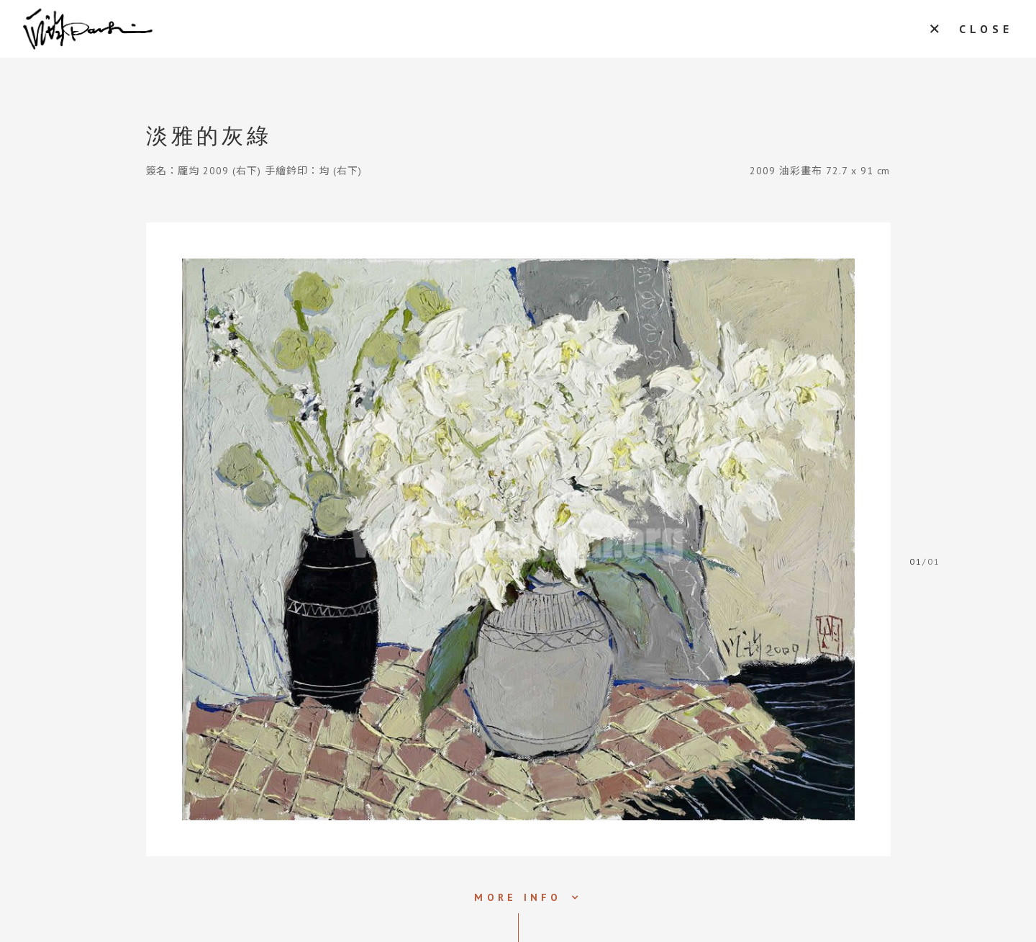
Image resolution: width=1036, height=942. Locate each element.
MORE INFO (517, 897)
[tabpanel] (518, 539)
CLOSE (986, 29)
